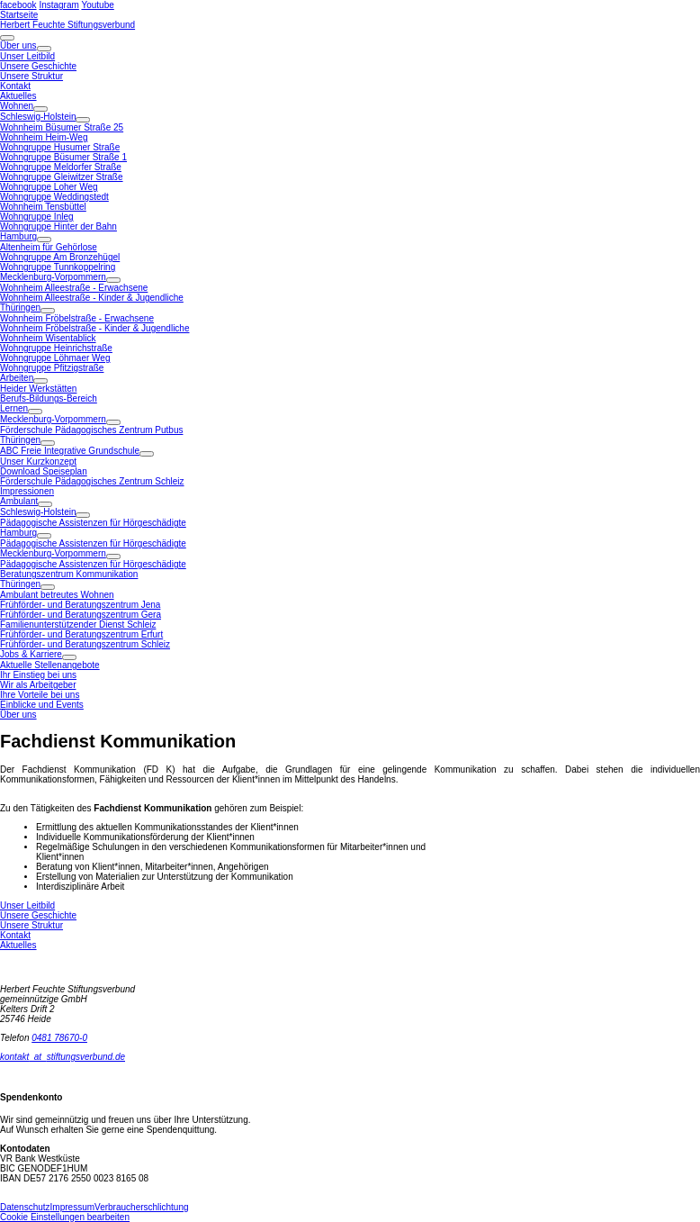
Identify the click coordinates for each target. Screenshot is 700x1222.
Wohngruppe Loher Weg (49, 187)
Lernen (14, 408)
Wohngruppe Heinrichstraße (56, 348)
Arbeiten (16, 378)
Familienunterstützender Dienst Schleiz (78, 624)
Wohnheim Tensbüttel (43, 207)
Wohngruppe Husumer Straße (60, 147)
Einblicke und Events (42, 705)
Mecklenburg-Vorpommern (53, 277)
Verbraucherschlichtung (141, 1207)
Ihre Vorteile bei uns (39, 695)
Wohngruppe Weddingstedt (54, 197)
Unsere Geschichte (38, 66)
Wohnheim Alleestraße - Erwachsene (74, 288)
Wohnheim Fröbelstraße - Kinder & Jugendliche (94, 328)
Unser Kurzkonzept (38, 461)
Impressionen (27, 491)
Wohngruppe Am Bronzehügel (60, 257)
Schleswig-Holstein (38, 117)
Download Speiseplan (43, 471)
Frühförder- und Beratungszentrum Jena (80, 605)
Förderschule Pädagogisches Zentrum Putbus (91, 430)
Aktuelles (18, 96)
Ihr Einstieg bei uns (38, 675)
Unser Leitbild (27, 56)
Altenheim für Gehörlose (48, 247)
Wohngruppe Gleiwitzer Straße (61, 177)
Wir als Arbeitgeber (38, 685)
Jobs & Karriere (31, 654)
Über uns (18, 45)
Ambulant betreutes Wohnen (57, 595)
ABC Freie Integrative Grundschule (69, 451)
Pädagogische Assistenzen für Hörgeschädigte (93, 523)
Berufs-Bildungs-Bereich (48, 398)
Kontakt (15, 86)
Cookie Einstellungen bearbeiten (65, 1217)
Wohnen (16, 106)
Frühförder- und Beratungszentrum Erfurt (81, 634)
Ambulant (19, 501)
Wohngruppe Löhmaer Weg (55, 358)
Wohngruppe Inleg (37, 217)
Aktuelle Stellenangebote (50, 665)
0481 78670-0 (59, 1038)
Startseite (19, 15)
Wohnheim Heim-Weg (43, 137)
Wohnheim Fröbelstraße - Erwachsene (77, 318)
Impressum (72, 1207)
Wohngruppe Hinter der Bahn (58, 226)
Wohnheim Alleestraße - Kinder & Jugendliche (92, 298)
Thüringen (20, 307)
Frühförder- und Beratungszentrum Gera (80, 615)
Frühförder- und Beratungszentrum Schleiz (85, 644)
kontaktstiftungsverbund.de (62, 1057)
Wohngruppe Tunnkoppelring (57, 267)
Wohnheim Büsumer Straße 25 (61, 127)
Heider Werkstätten (38, 389)
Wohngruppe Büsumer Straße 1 (63, 157)
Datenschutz (25, 1207)
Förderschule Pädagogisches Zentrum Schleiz (92, 481)
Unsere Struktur (31, 76)
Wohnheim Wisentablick (48, 338)
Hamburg (18, 236)
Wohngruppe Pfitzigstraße (51, 368)
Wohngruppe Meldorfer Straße (60, 167)
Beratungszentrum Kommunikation (69, 574)
